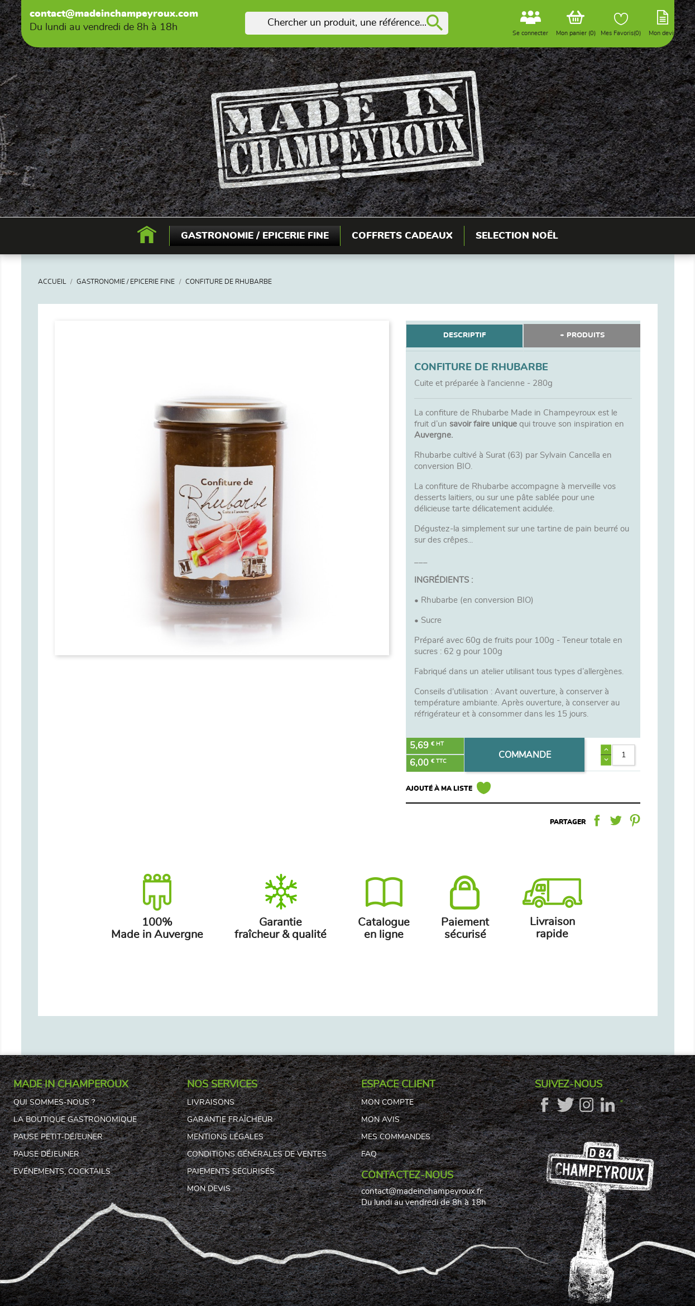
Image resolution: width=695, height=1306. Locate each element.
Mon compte (387, 1102)
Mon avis (380, 1120)
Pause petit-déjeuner (58, 1137)
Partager (597, 820)
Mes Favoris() (621, 24)
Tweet (616, 820)
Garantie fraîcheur (230, 1120)
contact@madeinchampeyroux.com (114, 14)
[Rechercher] (346, 23)
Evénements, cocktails (62, 1172)
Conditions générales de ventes (257, 1154)
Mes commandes (395, 1137)
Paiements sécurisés (231, 1172)
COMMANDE (525, 755)
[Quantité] (623, 754)
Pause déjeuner (46, 1154)
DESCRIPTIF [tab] (464, 335)
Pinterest (635, 820)
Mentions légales (225, 1137)
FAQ (369, 1154)
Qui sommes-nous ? (54, 1102)
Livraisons (210, 1102)
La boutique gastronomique (75, 1120)
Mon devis (209, 1189)
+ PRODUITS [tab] (582, 335)
